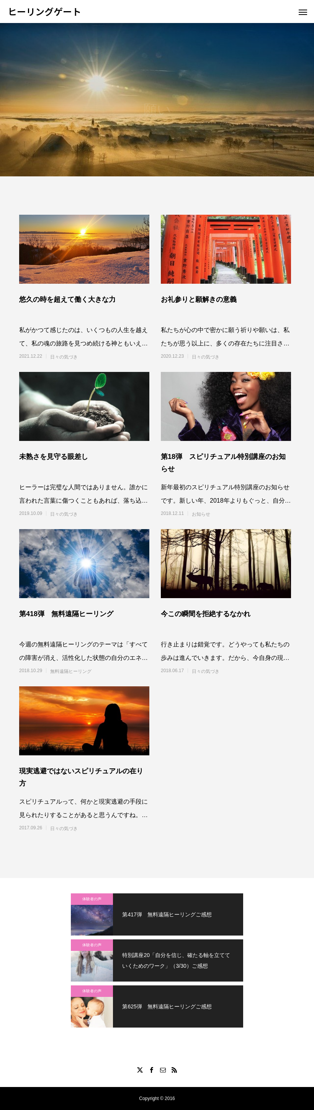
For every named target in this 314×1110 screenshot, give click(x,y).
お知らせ (201, 514)
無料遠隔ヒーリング (71, 671)
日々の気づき (64, 357)
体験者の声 (91, 899)
